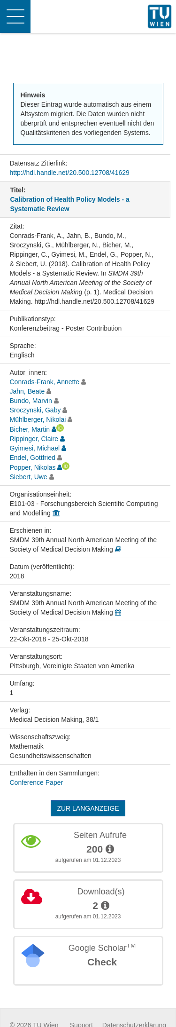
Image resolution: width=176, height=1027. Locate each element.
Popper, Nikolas (33, 467)
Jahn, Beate (27, 391)
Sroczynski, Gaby (35, 410)
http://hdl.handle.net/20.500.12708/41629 (70, 172)
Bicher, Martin (30, 429)
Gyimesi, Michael (35, 448)
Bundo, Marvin (31, 400)
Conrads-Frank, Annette (45, 382)
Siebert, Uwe (28, 477)
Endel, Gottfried (32, 457)
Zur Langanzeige (88, 808)
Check (102, 961)
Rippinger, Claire (34, 438)
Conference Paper (36, 782)
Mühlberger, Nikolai (38, 419)
